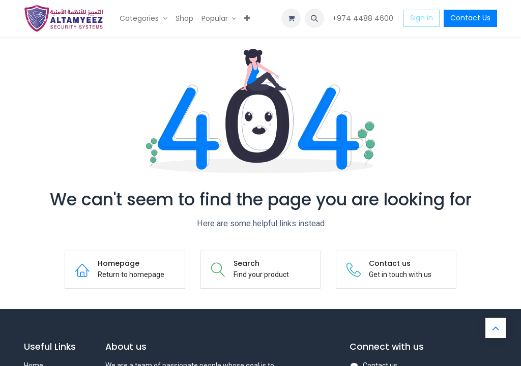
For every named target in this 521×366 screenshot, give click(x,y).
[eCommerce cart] (291, 18)
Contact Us (470, 18)
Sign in (421, 18)
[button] (314, 18)
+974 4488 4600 (363, 18)
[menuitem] (143, 18)
